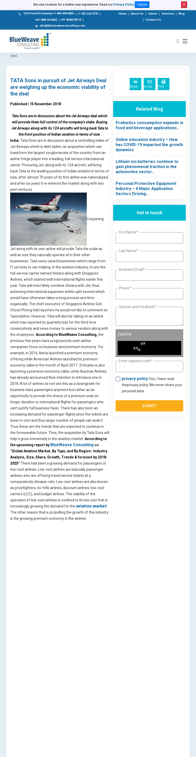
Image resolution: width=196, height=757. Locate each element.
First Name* (128, 232)
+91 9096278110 (70, 19)
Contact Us (153, 19)
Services (168, 13)
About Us (137, 13)
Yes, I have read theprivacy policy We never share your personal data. (152, 384)
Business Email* (132, 269)
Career (152, 13)
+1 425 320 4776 (87, 13)
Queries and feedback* (137, 307)
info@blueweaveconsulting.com (59, 26)
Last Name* (128, 251)
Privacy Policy (124, 4)
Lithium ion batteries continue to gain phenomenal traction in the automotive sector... (147, 166)
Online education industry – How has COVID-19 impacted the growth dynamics (149, 144)
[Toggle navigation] (185, 41)
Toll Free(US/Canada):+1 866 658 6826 (46, 14)
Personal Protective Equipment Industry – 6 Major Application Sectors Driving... (146, 188)
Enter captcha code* (135, 361)
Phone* (125, 288)
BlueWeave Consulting (72, 444)
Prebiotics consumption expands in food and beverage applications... (149, 125)
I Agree (142, 4)
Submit (149, 406)
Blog (181, 13)
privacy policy (135, 378)
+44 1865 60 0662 (46, 19)
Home (122, 13)
